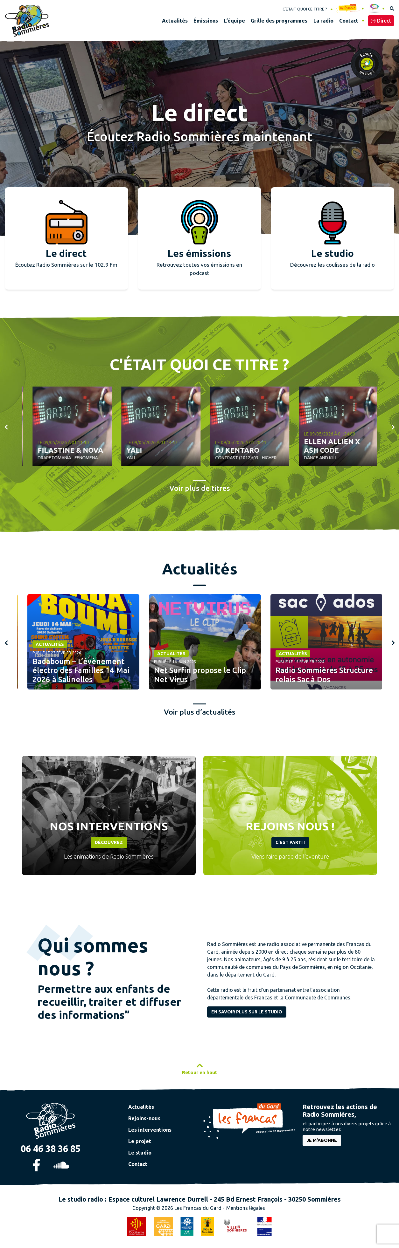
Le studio (139, 1152)
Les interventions (150, 1130)
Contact (137, 1164)
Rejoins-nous (144, 1118)
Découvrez (109, 842)
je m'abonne (322, 1140)
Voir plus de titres (199, 488)
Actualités (44, 644)
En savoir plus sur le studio (246, 1011)
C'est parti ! (290, 842)
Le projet (139, 1141)
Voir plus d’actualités (199, 712)
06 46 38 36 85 (50, 1148)
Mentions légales (245, 1208)
